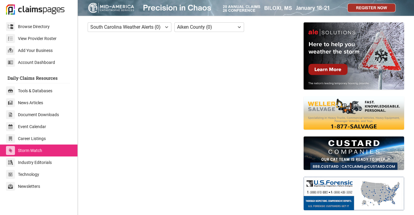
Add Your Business (29, 50)
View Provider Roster (31, 38)
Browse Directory (28, 26)
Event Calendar (26, 126)
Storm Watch (24, 150)
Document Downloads (32, 114)
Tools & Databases (29, 90)
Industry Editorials (29, 162)
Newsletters (23, 186)
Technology (22, 174)
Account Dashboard (30, 62)
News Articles (24, 102)
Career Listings (26, 138)
